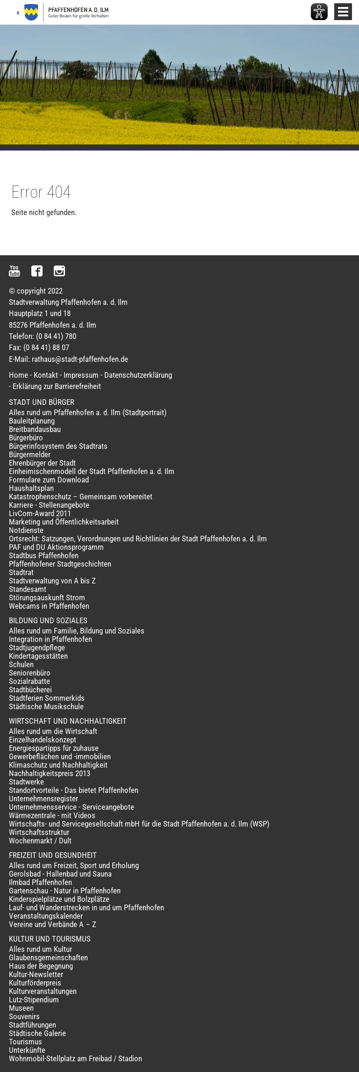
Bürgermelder (29, 454)
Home (18, 375)
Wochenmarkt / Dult (40, 840)
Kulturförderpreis (35, 982)
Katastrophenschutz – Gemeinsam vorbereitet (80, 496)
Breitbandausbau (35, 429)
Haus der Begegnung (41, 966)
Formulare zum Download (49, 479)
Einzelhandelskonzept (42, 739)
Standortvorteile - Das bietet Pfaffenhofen (73, 790)
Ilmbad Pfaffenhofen (40, 882)
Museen (21, 1008)
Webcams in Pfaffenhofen (49, 606)
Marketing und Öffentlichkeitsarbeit (64, 522)
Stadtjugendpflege (37, 647)
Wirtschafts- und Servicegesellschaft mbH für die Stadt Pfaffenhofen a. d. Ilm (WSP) (139, 824)
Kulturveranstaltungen (43, 991)
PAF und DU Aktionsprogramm (56, 547)
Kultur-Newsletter (36, 974)
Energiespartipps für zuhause (54, 748)
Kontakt (46, 375)
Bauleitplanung (32, 421)
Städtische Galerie (37, 1033)
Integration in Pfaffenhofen (50, 639)
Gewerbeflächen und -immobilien (60, 756)
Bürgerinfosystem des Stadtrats (58, 446)
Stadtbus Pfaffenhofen (44, 555)
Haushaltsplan (31, 488)
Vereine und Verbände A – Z (52, 924)
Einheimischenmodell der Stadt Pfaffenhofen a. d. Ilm (91, 471)
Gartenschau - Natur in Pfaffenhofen (65, 890)
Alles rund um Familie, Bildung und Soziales (76, 630)
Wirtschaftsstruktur (39, 832)
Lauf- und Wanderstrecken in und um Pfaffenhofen (86, 907)
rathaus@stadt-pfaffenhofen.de (80, 359)
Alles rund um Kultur (40, 949)
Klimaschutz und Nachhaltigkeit (58, 765)
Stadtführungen (32, 1025)
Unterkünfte (27, 1050)
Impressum (81, 375)
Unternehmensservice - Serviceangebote (71, 807)
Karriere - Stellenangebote (49, 505)
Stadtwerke (26, 781)
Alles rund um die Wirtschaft (53, 731)
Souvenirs (24, 1016)
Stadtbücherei (30, 689)
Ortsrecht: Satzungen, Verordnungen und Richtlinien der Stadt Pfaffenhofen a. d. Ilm (138, 538)
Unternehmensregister (43, 798)
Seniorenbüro (29, 673)
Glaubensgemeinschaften (48, 957)
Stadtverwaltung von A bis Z (52, 580)
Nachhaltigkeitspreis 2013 (49, 773)
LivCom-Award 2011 (40, 513)
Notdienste (26, 530)
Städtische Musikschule (46, 706)
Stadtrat (21, 572)
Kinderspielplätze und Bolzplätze (59, 899)
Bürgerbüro (26, 437)
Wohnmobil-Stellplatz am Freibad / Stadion (75, 1058)
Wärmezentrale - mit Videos (52, 815)
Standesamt (27, 589)
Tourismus (25, 1041)
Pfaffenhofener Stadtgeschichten (60, 564)
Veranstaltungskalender (46, 916)
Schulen (21, 664)
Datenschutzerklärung (138, 375)
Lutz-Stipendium (34, 999)
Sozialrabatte (29, 681)
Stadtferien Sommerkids (47, 698)
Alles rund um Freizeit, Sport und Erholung (74, 865)
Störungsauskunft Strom (47, 597)
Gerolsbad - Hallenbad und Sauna (60, 874)
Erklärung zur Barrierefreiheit (57, 386)
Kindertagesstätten (38, 656)
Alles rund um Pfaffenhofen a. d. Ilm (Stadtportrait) (87, 412)
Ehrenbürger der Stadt (42, 463)
